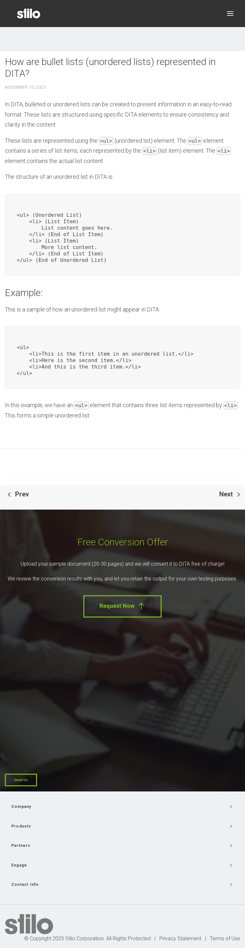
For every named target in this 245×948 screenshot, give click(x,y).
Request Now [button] (122, 606)
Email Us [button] (21, 780)
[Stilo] (29, 13)
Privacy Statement (180, 938)
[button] (230, 13)
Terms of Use (225, 938)
